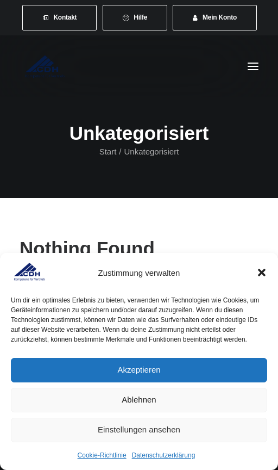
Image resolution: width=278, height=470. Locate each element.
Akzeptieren (138, 369)
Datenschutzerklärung (163, 455)
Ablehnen (139, 399)
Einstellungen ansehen (139, 429)
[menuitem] (60, 17)
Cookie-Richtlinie (102, 455)
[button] (261, 272)
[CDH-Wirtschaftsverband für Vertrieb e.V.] (45, 66)
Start (108, 151)
